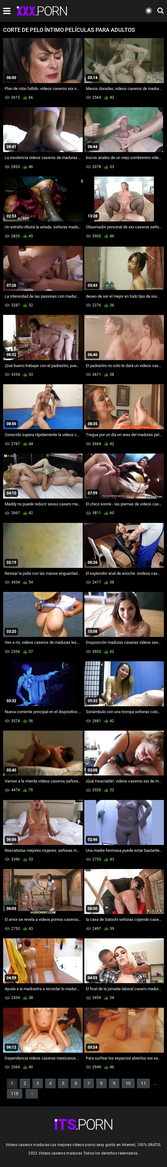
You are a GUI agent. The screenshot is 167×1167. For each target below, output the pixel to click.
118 (14, 1093)
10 (128, 1083)
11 (143, 1083)
